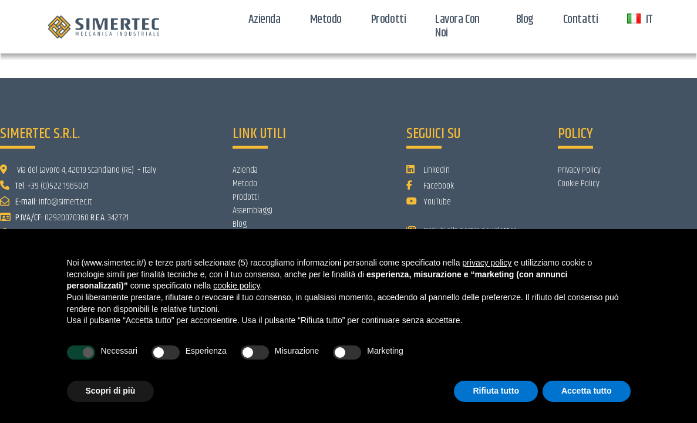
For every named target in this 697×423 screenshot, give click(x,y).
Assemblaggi (252, 210)
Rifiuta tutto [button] (496, 390)
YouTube (428, 201)
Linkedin (428, 170)
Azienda (264, 19)
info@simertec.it (65, 201)
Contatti (580, 19)
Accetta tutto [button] (586, 390)
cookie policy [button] (236, 285)
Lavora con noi (457, 26)
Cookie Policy (579, 183)
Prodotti (388, 19)
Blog (525, 19)
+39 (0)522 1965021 (58, 186)
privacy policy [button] (486, 262)
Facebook (430, 186)
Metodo (326, 19)
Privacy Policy (579, 170)
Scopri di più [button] (111, 390)
